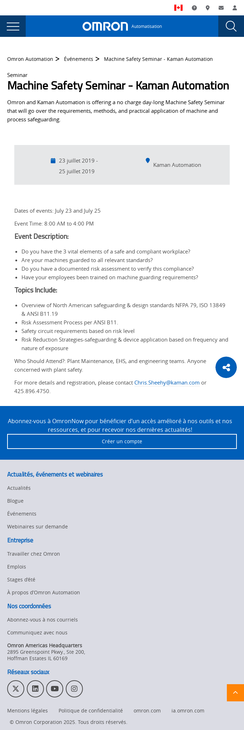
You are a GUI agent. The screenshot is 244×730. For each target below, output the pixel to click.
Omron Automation (30, 58)
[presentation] (13, 26)
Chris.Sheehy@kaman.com (167, 382)
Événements (78, 58)
